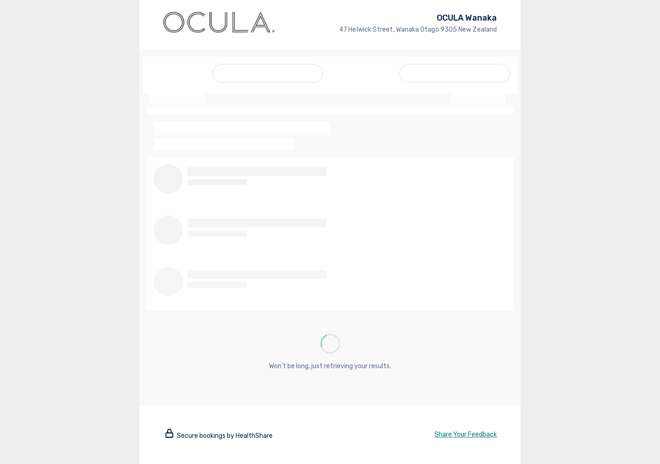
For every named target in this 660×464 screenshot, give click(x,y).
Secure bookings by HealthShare (219, 436)
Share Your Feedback (465, 434)
